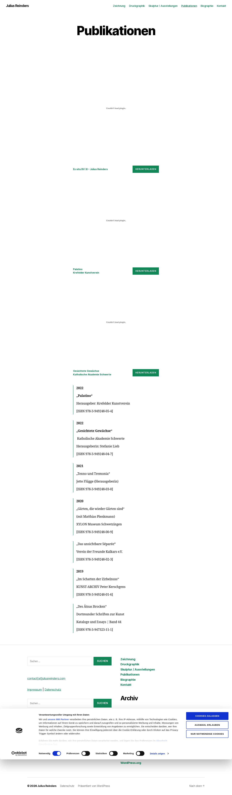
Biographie (207, 5)
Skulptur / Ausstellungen (163, 5)
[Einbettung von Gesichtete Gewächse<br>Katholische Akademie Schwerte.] (116, 322)
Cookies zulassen (207, 751)
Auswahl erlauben (207, 760)
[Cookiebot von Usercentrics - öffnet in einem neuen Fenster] (19, 789)
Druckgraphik (137, 5)
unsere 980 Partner (58, 755)
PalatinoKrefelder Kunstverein (87, 271)
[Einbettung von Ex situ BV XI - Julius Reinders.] (116, 108)
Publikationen (189, 5)
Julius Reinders (18, 6)
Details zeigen (157, 789)
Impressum (35, 690)
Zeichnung (119, 5)
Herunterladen (145, 169)
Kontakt (221, 5)
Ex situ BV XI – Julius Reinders (92, 169)
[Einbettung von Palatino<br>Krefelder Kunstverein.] (116, 220)
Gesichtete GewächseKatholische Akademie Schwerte (93, 373)
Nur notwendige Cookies (207, 769)
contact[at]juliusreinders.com (48, 679)
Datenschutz (55, 690)
